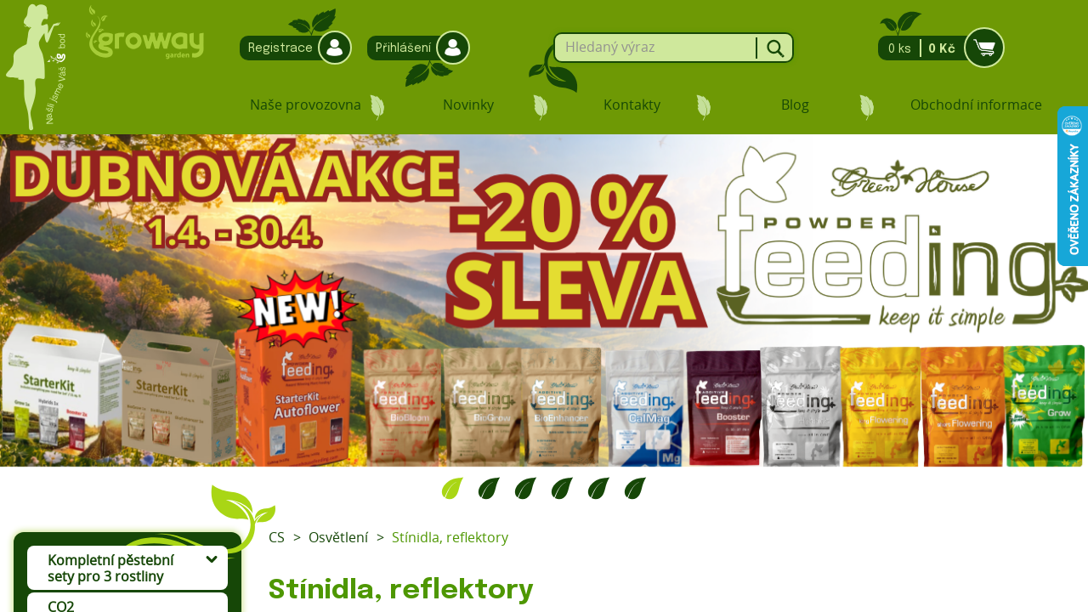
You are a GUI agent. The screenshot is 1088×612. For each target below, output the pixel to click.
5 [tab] (599, 488)
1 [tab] (452, 488)
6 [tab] (635, 488)
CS (277, 537)
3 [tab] (525, 488)
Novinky (468, 104)
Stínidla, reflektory (450, 537)
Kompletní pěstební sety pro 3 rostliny (110, 568)
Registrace (291, 48)
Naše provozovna (305, 104)
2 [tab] (489, 488)
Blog (795, 104)
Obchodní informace (976, 104)
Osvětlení (338, 537)
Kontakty (632, 104)
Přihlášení (414, 48)
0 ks (936, 48)
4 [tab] (562, 488)
